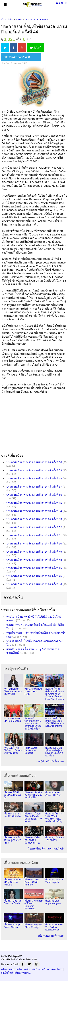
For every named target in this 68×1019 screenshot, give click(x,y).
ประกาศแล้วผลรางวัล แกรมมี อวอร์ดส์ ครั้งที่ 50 (34, 543)
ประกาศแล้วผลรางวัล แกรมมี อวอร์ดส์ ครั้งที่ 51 (34, 535)
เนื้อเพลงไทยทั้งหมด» (39, 848)
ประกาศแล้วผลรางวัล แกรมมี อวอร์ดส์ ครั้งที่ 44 (34, 584)
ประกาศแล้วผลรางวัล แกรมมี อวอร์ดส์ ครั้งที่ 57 (34, 486)
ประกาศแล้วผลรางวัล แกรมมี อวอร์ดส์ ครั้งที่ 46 (34, 567)
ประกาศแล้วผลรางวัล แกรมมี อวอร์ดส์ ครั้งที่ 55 (34, 502)
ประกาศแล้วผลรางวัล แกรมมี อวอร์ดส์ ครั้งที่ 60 (34, 462)
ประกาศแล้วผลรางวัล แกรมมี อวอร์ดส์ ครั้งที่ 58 (34, 478)
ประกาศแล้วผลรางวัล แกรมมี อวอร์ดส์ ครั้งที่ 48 (34, 559)
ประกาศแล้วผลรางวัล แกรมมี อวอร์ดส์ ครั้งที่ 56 (34, 494)
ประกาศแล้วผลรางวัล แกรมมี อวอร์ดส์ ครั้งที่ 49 (34, 551)
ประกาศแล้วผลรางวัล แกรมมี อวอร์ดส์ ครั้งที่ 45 (34, 576)
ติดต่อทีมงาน (22, 972)
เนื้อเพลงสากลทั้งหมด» (51, 935)
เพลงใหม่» (58, 848)
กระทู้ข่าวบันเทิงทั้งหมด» (50, 761)
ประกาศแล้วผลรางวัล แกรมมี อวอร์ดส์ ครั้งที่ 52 (34, 527)
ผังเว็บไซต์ (7, 972)
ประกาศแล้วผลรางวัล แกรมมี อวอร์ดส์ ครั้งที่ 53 (34, 519)
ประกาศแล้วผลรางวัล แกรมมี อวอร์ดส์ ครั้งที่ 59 (34, 470)
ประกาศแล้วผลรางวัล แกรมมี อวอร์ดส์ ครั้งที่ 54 (34, 510)
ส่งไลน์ (35, 47)
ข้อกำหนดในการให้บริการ (47, 969)
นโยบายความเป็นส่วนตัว (15, 969)
